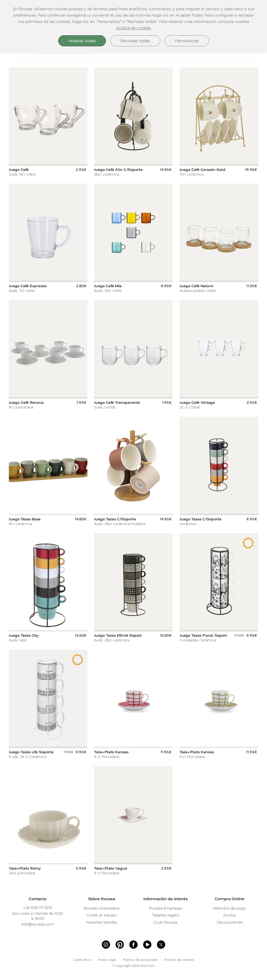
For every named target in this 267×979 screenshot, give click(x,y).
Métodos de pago (229, 908)
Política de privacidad (140, 959)
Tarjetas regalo (165, 915)
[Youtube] (147, 944)
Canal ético (82, 959)
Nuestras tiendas (101, 922)
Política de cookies (179, 959)
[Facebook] (133, 944)
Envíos (229, 915)
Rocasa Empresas (165, 908)
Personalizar (187, 40)
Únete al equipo (102, 915)
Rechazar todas (135, 40)
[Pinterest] (120, 944)
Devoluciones (229, 922)
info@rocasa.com (37, 924)
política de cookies (133, 27)
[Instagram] (106, 944)
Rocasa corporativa (101, 908)
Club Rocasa (165, 922)
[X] (161, 944)
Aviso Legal (107, 959)
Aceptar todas (82, 40)
